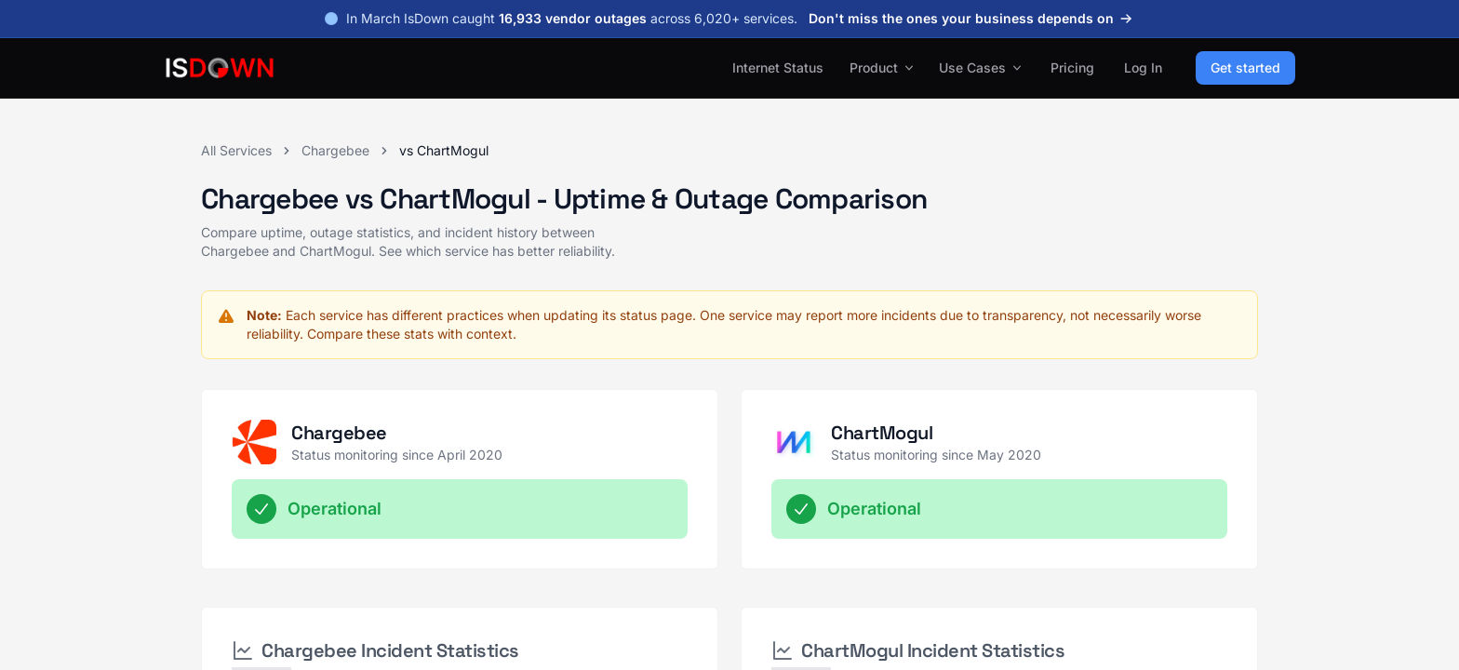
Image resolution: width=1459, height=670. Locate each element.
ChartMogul (881, 433)
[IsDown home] (219, 68)
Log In (1143, 67)
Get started (1245, 67)
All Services (236, 150)
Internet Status (777, 67)
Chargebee (335, 150)
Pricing (1072, 67)
